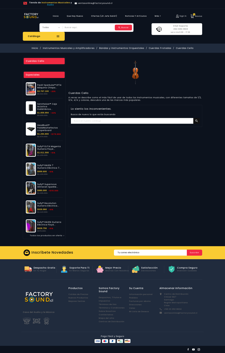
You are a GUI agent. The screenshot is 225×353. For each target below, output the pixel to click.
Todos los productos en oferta (47, 236)
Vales (132, 308)
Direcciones (135, 304)
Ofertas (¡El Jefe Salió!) (104, 16)
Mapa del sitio (106, 318)
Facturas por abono (140, 301)
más (158, 16)
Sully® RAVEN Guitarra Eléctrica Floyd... (49, 223)
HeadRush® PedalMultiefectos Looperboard (47, 128)
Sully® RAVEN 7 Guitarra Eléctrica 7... (49, 166)
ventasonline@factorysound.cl (180, 313)
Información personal (141, 294)
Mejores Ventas (76, 301)
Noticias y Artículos (136, 16)
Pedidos (133, 297)
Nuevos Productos (78, 297)
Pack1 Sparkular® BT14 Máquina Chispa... (49, 86)
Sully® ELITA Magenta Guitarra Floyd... (49, 147)
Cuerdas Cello (35, 61)
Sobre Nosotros (107, 311)
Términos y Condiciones (112, 307)
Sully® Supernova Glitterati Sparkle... (47, 185)
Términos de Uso (108, 304)
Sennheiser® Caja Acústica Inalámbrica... (47, 106)
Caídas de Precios (78, 294)
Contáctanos (106, 314)
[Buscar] (135, 121)
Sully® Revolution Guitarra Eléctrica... (48, 204)
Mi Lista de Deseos (139, 311)
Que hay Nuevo (75, 16)
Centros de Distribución (111, 321)
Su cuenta (136, 288)
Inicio (56, 16)
